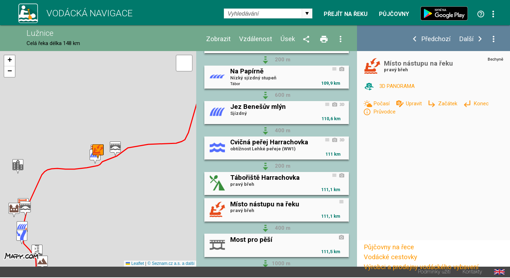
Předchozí (435, 39)
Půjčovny (394, 14)
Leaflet (135, 263)
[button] (115, 148)
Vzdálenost (255, 39)
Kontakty (472, 271)
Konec (481, 103)
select (307, 13)
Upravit (414, 103)
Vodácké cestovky (390, 257)
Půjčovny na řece (389, 247)
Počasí (382, 103)
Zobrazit (218, 39)
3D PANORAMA (397, 86)
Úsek (287, 39)
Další (466, 39)
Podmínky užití (434, 271)
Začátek (448, 103)
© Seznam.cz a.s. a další (170, 263)
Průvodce (384, 112)
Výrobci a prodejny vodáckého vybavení (421, 267)
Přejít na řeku (346, 14)
